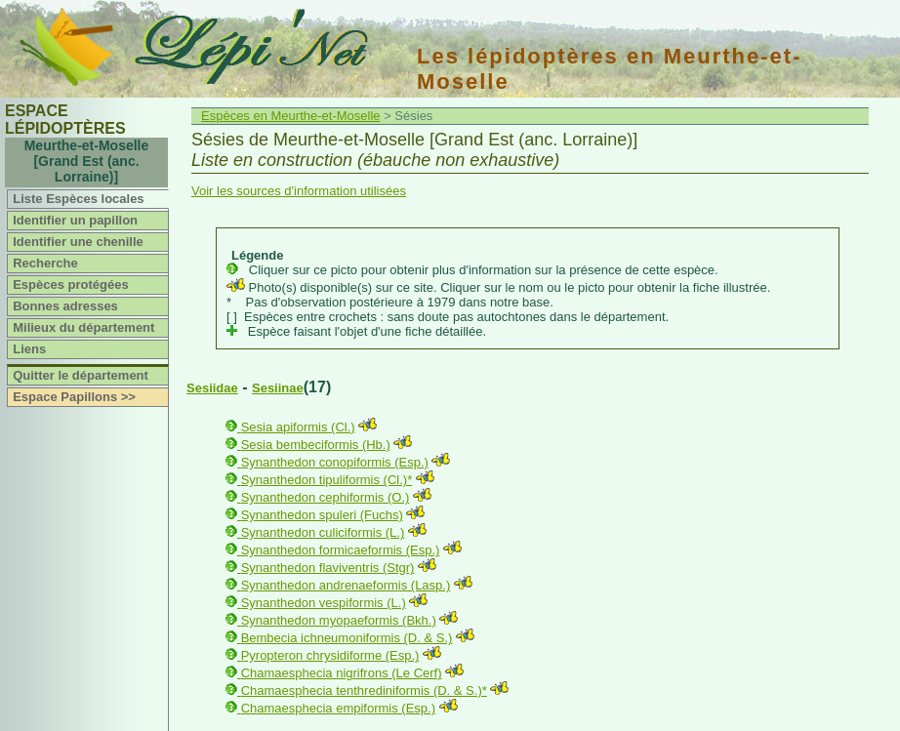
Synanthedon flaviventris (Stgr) (328, 567)
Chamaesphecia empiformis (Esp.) (338, 708)
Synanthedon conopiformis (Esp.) (335, 462)
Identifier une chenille (78, 241)
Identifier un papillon (75, 220)
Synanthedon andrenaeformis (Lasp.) (346, 585)
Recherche (45, 263)
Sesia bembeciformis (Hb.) (315, 444)
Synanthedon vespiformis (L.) (323, 602)
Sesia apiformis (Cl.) (298, 427)
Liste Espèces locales (78, 198)
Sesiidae (212, 388)
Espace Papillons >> (74, 396)
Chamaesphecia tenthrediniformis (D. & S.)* (364, 690)
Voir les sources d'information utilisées (298, 190)
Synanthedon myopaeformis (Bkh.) (338, 620)
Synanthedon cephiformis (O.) (325, 497)
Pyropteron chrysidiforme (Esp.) (330, 655)
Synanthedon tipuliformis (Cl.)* (327, 479)
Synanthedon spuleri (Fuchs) (322, 515)
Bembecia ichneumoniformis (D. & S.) (347, 637)
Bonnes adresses (65, 306)
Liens (29, 349)
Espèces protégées (71, 284)
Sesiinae (278, 388)
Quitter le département (80, 375)
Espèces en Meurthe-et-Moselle (291, 115)
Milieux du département (83, 327)
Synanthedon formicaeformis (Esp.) (340, 550)
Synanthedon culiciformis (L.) (323, 532)
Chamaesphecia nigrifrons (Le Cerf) (341, 673)
